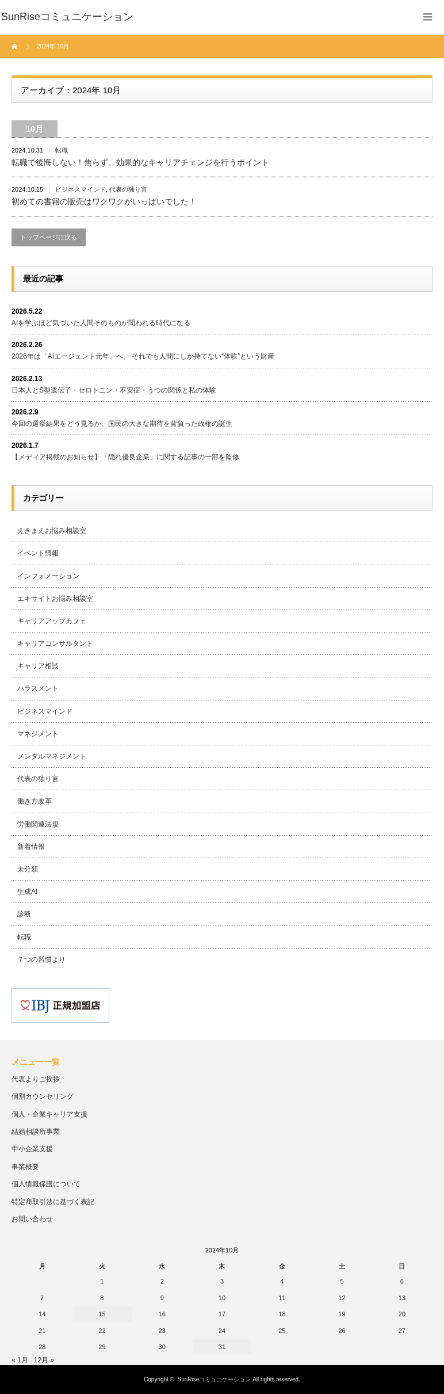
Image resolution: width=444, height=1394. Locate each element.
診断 (24, 914)
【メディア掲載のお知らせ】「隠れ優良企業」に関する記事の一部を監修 (125, 457)
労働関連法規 (38, 824)
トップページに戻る (48, 237)
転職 (61, 150)
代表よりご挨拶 (36, 1079)
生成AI (27, 892)
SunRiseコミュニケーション (214, 1379)
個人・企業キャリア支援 (49, 1114)
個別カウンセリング (43, 1096)
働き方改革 (34, 801)
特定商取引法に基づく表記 (53, 1202)
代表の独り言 (128, 189)
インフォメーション (48, 576)
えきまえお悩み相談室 (51, 531)
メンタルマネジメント (51, 756)
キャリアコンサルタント (55, 643)
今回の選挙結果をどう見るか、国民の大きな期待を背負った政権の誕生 (122, 424)
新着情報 (31, 847)
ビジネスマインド (80, 189)
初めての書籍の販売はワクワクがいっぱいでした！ (104, 201)
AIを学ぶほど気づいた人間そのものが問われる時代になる (101, 323)
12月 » (44, 1360)
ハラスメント (38, 688)
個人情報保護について (46, 1184)
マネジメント (38, 734)
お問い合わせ (32, 1219)
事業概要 (25, 1167)
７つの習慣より (41, 959)
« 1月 (20, 1360)
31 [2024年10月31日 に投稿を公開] (222, 1346)
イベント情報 (38, 553)
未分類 (27, 869)
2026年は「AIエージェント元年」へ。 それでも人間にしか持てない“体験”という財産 (143, 356)
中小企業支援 (32, 1149)
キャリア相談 (38, 666)
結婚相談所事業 (36, 1132)
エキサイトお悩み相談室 (55, 599)
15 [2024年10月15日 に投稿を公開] (101, 1314)
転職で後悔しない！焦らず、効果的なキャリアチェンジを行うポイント (140, 162)
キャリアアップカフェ (51, 621)
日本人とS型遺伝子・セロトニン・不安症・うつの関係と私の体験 (114, 390)
